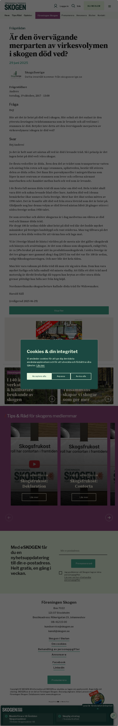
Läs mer (40, 365)
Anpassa (35, 375)
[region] (59, 363)
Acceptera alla (79, 375)
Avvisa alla (56, 375)
